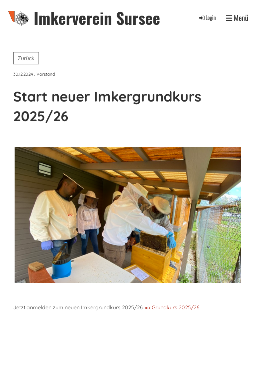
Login (207, 18)
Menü (237, 18)
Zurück (26, 58)
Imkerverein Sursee (97, 18)
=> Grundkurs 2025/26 (172, 307)
